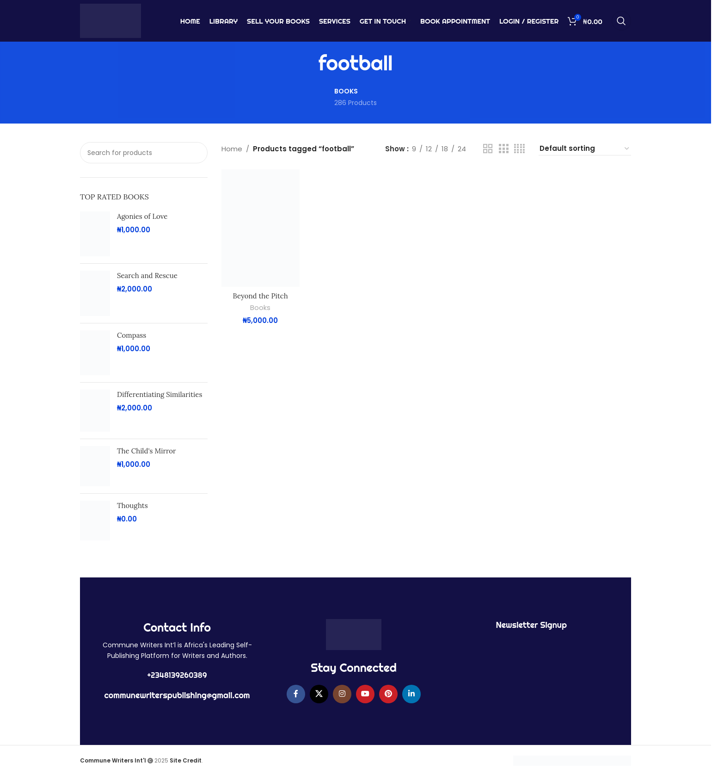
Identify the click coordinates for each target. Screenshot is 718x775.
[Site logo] (110, 20)
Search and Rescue (147, 275)
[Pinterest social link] (388, 694)
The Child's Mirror (146, 450)
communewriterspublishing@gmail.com (177, 695)
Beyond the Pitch (260, 295)
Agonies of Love (142, 216)
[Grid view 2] (487, 149)
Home (231, 149)
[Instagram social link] (342, 694)
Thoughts (132, 505)
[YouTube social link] (365, 694)
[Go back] (307, 63)
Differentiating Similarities (159, 394)
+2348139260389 (177, 675)
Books (260, 307)
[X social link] (319, 694)
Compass (131, 335)
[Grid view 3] (503, 149)
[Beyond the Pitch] (260, 228)
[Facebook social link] (296, 694)
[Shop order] (585, 148)
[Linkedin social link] (411, 694)
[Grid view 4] (519, 149)
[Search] (621, 21)
